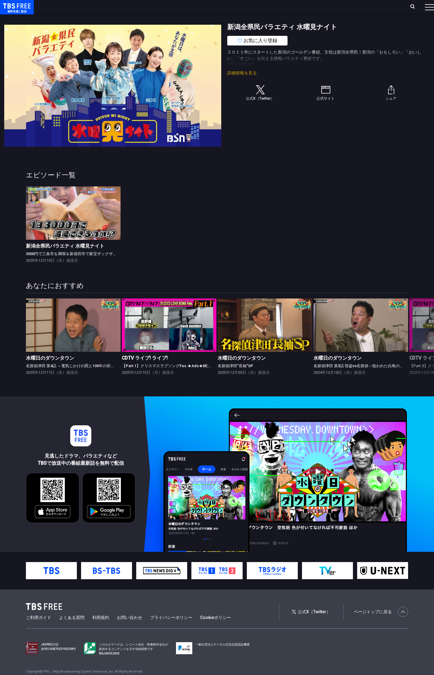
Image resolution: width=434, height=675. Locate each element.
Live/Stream (142, 7)
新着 (65, 19)
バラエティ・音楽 (150, 19)
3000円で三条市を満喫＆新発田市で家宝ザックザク (71, 266)
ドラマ (121, 19)
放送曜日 (88, 7)
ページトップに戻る (381, 624)
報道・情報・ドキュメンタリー (199, 19)
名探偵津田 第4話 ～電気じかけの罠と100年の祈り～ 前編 (76, 378)
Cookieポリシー (215, 629)
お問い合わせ (129, 629)
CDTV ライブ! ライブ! (145, 370)
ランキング (113, 7)
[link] (73, 225)
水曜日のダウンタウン (50, 370)
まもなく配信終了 (92, 19)
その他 (239, 19)
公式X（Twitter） (311, 623)
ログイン (316, 7)
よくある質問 (71, 629)
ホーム (68, 7)
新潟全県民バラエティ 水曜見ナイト (65, 258)
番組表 (415, 7)
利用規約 (100, 629)
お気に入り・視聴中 (179, 7)
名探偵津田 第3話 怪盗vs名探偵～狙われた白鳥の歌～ (360, 378)
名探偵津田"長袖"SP (235, 378)
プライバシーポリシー (171, 629)
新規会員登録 (346, 7)
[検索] (373, 7)
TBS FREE (16, 10)
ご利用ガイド (38, 629)
